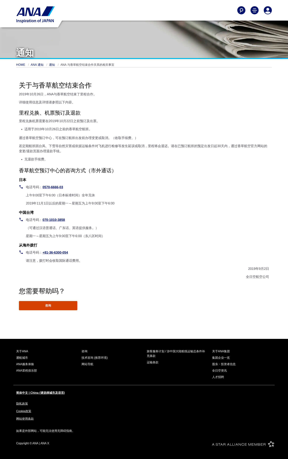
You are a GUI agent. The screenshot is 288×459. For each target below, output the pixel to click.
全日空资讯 (219, 370)
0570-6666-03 (52, 187)
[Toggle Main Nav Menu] (255, 10)
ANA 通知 (38, 64)
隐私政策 (22, 403)
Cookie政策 (23, 411)
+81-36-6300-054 (55, 252)
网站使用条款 (25, 418)
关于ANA (22, 351)
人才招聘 (218, 377)
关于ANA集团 (221, 351)
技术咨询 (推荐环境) (95, 357)
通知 (52, 64)
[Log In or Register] (268, 10)
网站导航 (87, 364)
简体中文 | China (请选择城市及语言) (40, 392)
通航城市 (22, 357)
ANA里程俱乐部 (26, 370)
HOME (21, 64)
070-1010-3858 (53, 220)
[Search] (241, 10)
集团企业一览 (221, 357)
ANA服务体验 (25, 364)
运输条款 (153, 362)
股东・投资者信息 (224, 364)
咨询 (48, 305)
